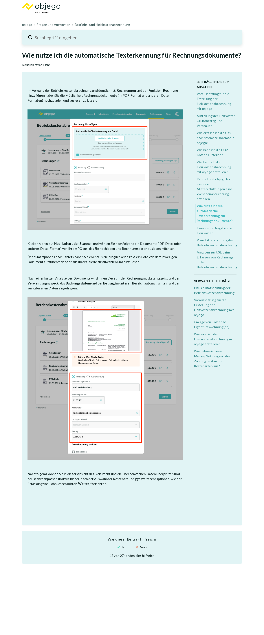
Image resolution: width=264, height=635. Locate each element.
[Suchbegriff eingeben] (132, 37)
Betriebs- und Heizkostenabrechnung (102, 25)
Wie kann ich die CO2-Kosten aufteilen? (213, 152)
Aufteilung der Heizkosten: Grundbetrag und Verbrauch (217, 121)
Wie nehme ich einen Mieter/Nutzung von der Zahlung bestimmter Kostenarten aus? (212, 358)
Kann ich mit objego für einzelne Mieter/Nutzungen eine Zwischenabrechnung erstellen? (214, 189)
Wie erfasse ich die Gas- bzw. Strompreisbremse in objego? (215, 138)
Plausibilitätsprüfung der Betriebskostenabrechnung (217, 242)
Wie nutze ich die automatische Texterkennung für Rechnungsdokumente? (215, 213)
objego (27, 25)
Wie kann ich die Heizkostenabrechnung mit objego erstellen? (214, 167)
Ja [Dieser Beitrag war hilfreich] (122, 547)
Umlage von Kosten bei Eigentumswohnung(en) (212, 324)
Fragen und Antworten (53, 25)
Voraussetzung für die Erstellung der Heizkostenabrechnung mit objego (214, 101)
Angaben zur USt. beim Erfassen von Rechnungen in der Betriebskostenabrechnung (217, 259)
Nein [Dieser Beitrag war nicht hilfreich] (143, 547)
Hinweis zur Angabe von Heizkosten (214, 230)
